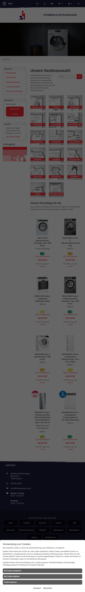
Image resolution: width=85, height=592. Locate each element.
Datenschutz (47, 588)
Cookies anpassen (10, 582)
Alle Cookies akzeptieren (12, 571)
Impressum (37, 588)
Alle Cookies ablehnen (11, 576)
